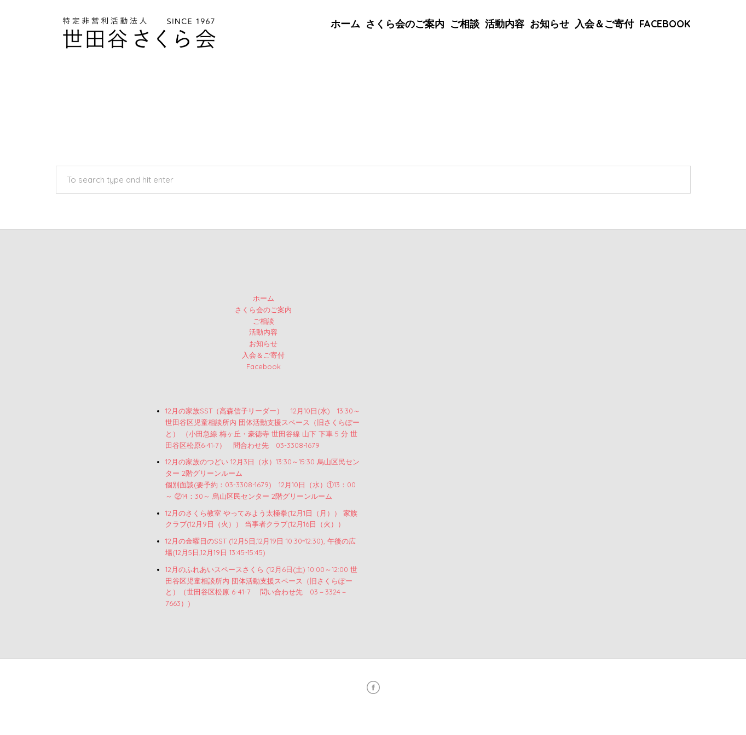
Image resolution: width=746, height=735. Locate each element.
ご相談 (464, 24)
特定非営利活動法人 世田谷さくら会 (384, 709)
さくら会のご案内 (405, 24)
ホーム (345, 24)
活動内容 (504, 24)
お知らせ (549, 24)
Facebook (665, 24)
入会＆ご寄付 (604, 24)
